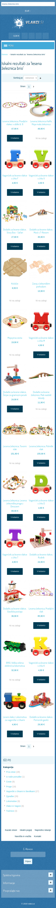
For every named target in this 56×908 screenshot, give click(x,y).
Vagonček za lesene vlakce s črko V (41, 177)
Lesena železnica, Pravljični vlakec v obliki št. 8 (14, 123)
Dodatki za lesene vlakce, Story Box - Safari (14, 231)
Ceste (9, 781)
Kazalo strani (11, 830)
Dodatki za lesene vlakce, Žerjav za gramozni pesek (15, 393)
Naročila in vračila (23, 836)
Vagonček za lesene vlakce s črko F (14, 177)
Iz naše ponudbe (14, 777)
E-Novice (28, 849)
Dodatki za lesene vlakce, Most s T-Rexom (41, 231)
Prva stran (11, 772)
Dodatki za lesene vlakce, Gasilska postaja (14, 610)
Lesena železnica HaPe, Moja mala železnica (41, 123)
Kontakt (37, 836)
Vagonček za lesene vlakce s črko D (41, 502)
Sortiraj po (18, 78)
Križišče (14, 283)
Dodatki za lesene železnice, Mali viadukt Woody (41, 394)
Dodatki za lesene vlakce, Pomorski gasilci (41, 718)
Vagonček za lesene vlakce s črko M (41, 339)
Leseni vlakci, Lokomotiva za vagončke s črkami (15, 718)
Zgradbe (10, 796)
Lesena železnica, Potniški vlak (41, 448)
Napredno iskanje (43, 830)
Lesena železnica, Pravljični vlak (41, 610)
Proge (9, 786)
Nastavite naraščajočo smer (40, 78)
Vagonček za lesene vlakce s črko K (41, 664)
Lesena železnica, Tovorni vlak (15, 448)
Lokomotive (11, 801)
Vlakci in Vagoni (13, 806)
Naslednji (33, 86)
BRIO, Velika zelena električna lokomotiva (15, 664)
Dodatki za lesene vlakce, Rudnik (41, 556)
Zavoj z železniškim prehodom (41, 285)
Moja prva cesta (15, 337)
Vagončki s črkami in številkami (20, 791)
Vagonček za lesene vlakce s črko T (14, 556)
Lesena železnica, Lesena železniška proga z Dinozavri (15, 503)
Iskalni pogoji (26, 830)
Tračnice (10, 811)
